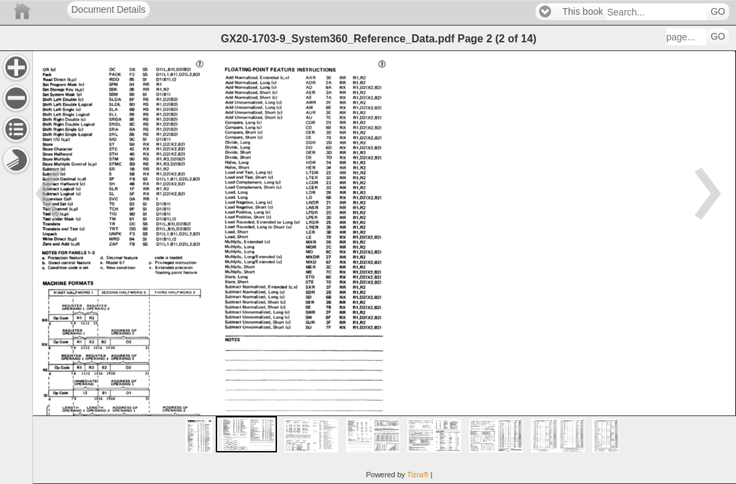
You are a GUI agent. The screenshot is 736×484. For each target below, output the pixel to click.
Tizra (417, 475)
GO (717, 11)
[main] (384, 267)
